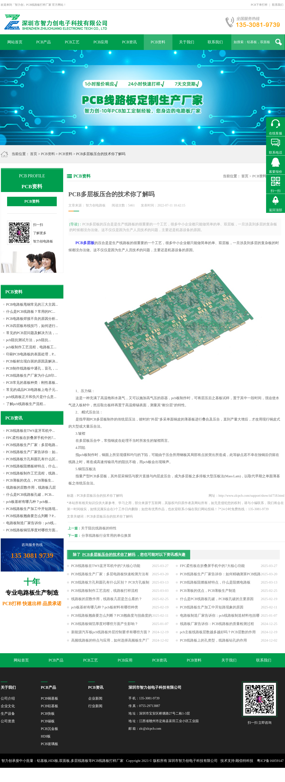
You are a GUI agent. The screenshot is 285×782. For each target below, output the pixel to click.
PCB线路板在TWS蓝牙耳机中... (30, 431)
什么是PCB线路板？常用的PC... (30, 311)
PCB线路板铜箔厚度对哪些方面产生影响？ (104, 626)
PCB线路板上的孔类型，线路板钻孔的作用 (213, 642)
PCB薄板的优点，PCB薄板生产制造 (208, 592)
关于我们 (186, 42)
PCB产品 (43, 42)
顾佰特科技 (244, 761)
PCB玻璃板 (49, 744)
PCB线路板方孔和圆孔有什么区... (32, 459)
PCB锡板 (48, 721)
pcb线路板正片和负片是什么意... (31, 397)
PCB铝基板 (49, 706)
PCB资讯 (129, 42)
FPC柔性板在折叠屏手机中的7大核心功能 (212, 568)
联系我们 (277, 4)
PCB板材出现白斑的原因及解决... (32, 361)
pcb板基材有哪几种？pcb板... (28, 502)
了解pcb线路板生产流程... (26, 404)
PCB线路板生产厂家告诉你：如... (32, 452)
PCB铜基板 (49, 698)
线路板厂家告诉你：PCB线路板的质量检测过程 (217, 626)
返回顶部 (275, 210)
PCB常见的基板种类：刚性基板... (32, 382)
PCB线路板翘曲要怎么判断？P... (31, 516)
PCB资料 (158, 42)
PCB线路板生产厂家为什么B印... (31, 375)
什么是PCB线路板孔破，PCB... (30, 494)
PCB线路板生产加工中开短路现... (32, 509)
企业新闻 (95, 698)
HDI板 (46, 736)
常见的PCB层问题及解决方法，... (32, 333)
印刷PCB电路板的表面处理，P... (31, 354)
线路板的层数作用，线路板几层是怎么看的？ (106, 601)
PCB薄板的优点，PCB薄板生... (30, 480)
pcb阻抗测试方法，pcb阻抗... (28, 340)
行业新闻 (95, 706)
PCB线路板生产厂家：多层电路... (32, 445)
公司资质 (8, 721)
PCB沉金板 (49, 729)
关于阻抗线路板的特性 (100, 528)
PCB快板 (48, 713)
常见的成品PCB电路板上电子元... (32, 390)
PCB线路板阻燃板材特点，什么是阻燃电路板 (215, 584)
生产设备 (8, 713)
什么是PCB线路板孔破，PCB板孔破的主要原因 (217, 601)
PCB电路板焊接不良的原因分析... (32, 319)
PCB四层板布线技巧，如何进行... (32, 326)
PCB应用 (100, 42)
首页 (33, 154)
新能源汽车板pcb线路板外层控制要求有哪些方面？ (111, 634)
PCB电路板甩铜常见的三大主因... (32, 304)
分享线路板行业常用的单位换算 (108, 535)
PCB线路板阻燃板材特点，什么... (32, 466)
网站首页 (14, 42)
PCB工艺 (72, 42)
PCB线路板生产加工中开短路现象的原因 (211, 609)
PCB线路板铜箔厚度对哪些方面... (32, 530)
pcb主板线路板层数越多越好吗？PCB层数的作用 (218, 634)
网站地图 (152, 775)
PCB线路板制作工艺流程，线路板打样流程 (104, 592)
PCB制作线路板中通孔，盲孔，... (32, 368)
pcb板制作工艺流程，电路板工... (31, 347)
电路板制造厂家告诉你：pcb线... (31, 523)
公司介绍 (8, 698)
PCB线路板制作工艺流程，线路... (32, 473)
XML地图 (137, 775)
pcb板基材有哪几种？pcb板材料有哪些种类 (104, 609)
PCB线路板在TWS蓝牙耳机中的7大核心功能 (105, 568)
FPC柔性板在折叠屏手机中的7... (31, 438)
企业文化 (8, 706)
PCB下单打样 (259, 4)
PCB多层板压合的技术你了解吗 (108, 556)
